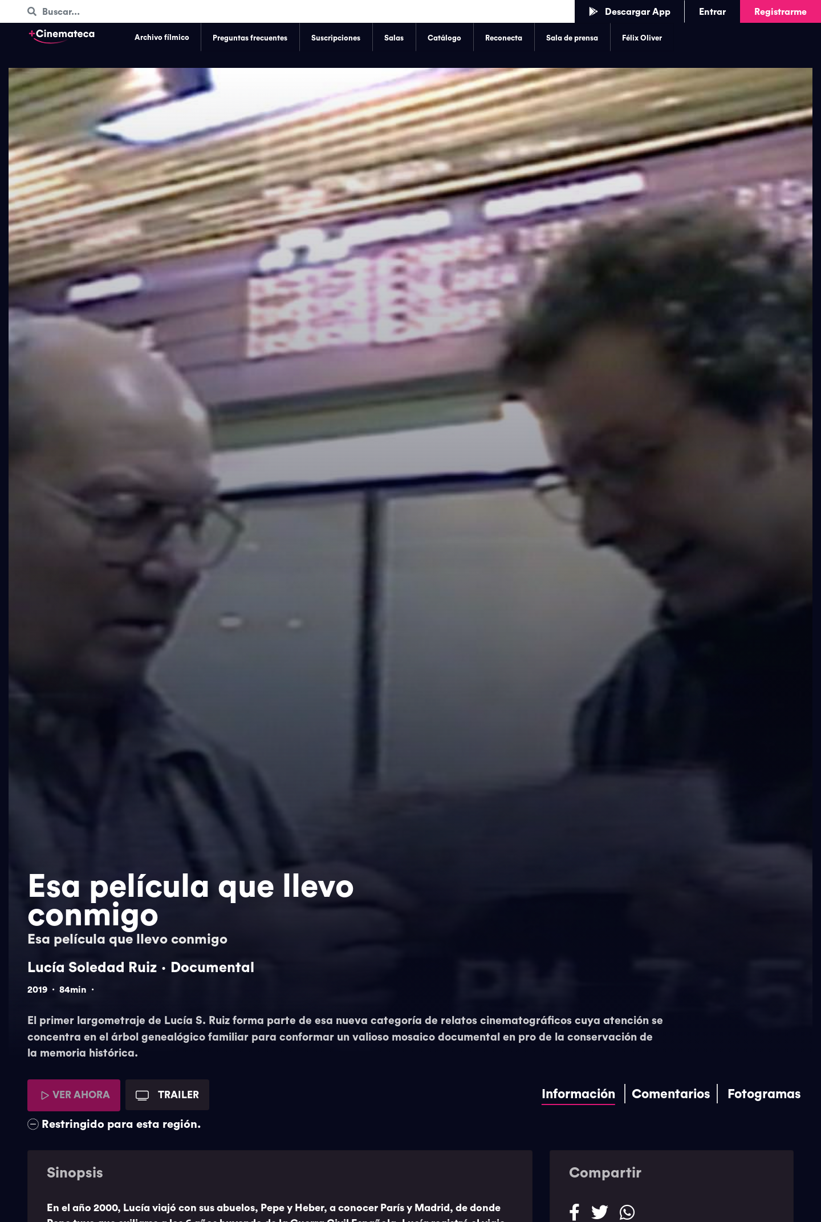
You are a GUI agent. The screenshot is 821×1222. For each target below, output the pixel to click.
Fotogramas (764, 1094)
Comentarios (671, 1094)
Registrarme (780, 11)
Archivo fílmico (162, 37)
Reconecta (503, 37)
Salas (394, 37)
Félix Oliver (642, 37)
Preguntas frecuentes (250, 37)
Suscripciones (335, 37)
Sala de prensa (572, 37)
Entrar (712, 11)
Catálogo (444, 37)
